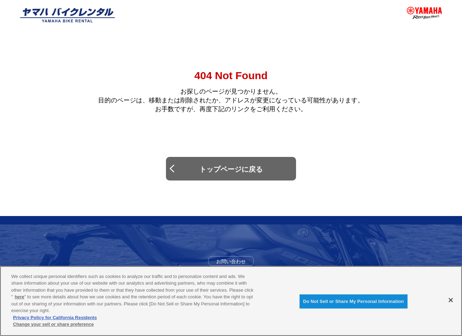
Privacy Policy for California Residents (55, 317)
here (19, 296)
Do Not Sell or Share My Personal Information (353, 301)
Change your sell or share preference (53, 324)
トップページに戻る (231, 169)
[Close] (450, 300)
